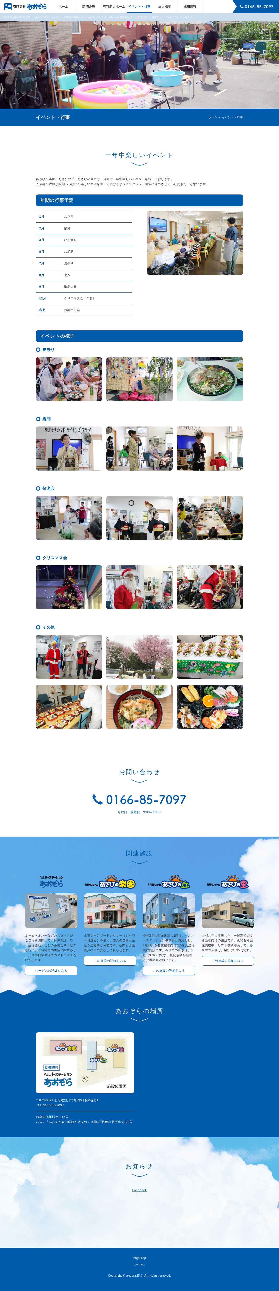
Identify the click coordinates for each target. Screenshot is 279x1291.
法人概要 (164, 6)
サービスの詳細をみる (51, 970)
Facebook (139, 1190)
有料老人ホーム (114, 6)
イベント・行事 (139, 6)
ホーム (63, 6)
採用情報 (190, 6)
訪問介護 (88, 6)
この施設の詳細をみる (110, 961)
